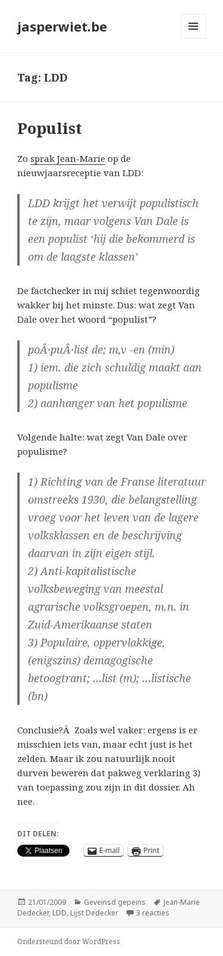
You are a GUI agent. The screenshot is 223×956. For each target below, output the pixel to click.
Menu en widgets (193, 38)
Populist (49, 128)
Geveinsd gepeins (115, 902)
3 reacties (152, 913)
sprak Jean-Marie (67, 158)
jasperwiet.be (62, 26)
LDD (59, 913)
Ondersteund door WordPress (68, 941)
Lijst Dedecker (94, 913)
